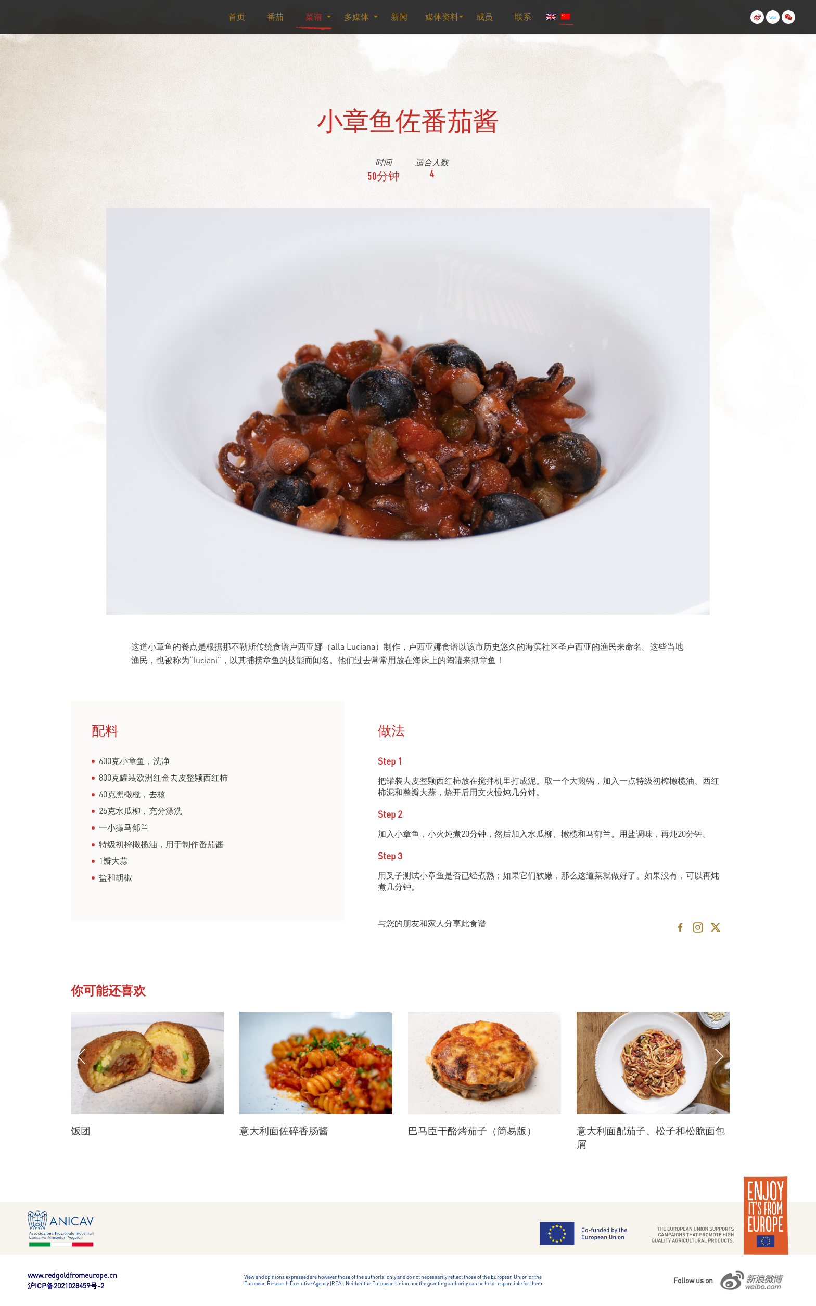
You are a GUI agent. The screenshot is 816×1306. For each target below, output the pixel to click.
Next (719, 1056)
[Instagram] (698, 927)
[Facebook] (680, 927)
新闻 (399, 16)
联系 (523, 16)
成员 (484, 16)
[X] (715, 927)
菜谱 (313, 16)
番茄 (275, 16)
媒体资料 (441, 16)
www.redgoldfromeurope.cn (72, 1275)
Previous (81, 1056)
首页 (236, 16)
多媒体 (356, 16)
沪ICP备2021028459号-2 (66, 1285)
